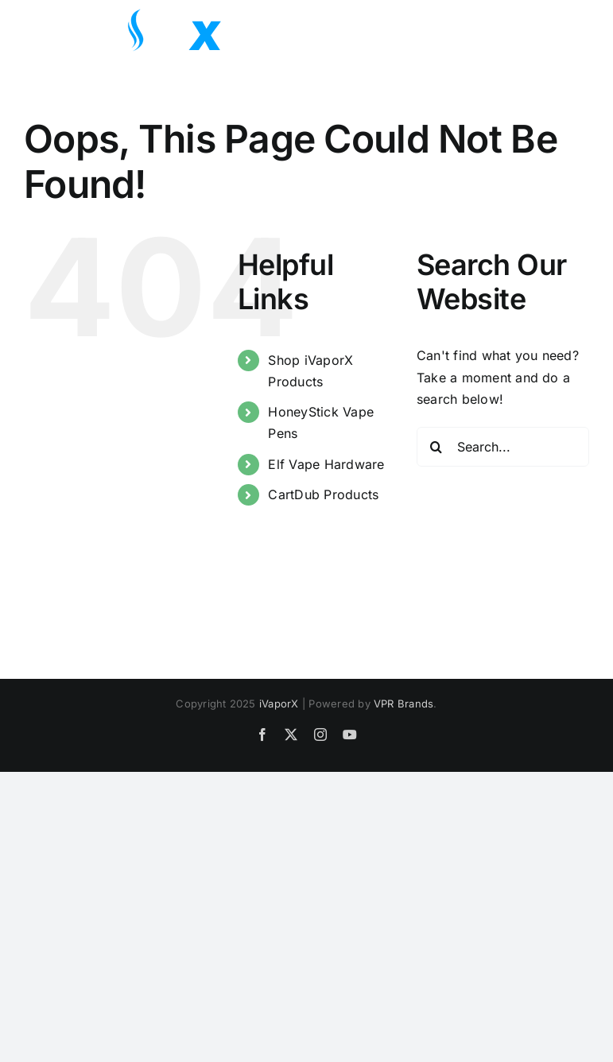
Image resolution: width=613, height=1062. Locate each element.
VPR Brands (403, 703)
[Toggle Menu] (577, 30)
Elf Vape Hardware (326, 464)
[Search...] (503, 447)
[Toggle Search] (532, 29)
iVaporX (279, 703)
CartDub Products (323, 494)
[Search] (436, 447)
